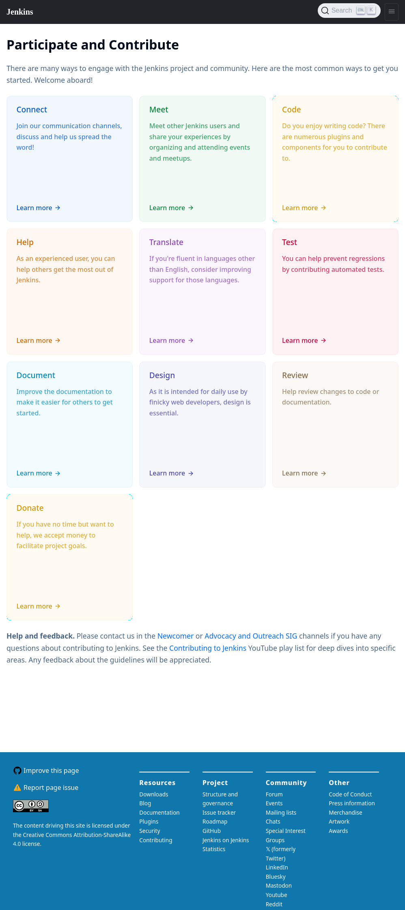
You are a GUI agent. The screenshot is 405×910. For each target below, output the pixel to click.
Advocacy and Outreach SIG (252, 636)
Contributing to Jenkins (208, 648)
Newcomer (176, 636)
